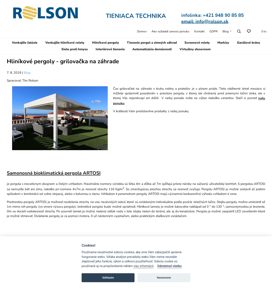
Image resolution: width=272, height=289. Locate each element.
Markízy (223, 42)
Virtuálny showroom (195, 49)
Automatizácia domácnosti (152, 49)
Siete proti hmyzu (74, 49)
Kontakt (199, 31)
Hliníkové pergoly (105, 42)
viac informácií (143, 266)
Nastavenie (164, 277)
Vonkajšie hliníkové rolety (64, 42)
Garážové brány (248, 42)
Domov (142, 31)
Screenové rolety (197, 42)
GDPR (214, 31)
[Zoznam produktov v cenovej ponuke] (261, 31)
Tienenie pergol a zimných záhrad (152, 42)
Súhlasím (108, 277)
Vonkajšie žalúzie (24, 42)
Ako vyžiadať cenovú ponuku (170, 31)
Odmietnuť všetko (169, 266)
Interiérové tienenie (110, 49)
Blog (225, 31)
